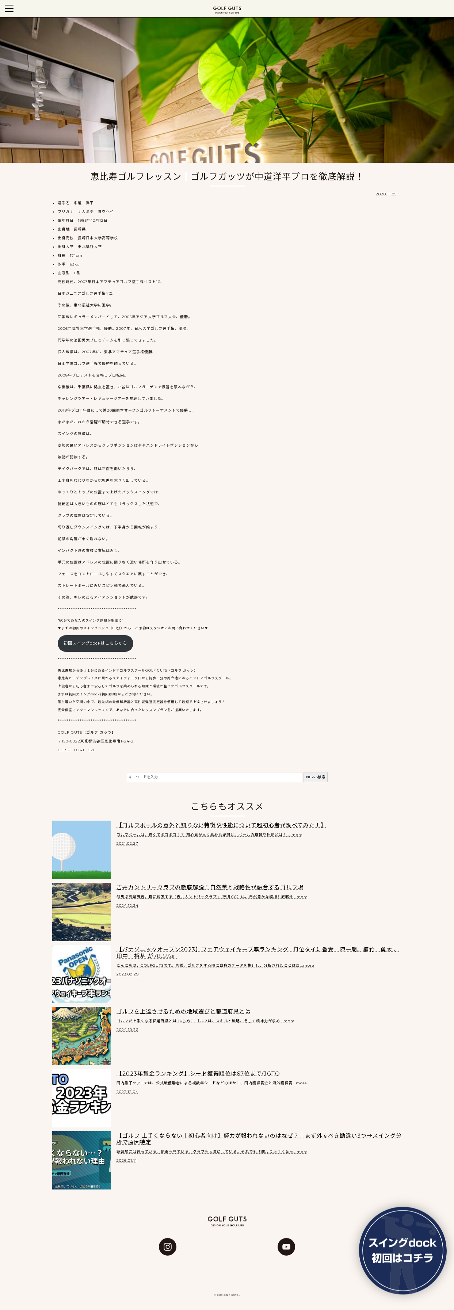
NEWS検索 (315, 777)
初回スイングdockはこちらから (95, 643)
